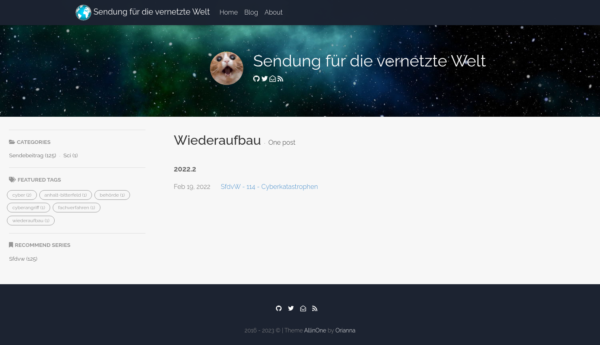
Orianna (345, 330)
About (274, 12)
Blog (251, 12)
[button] (21, 195)
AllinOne (315, 330)
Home (229, 12)
